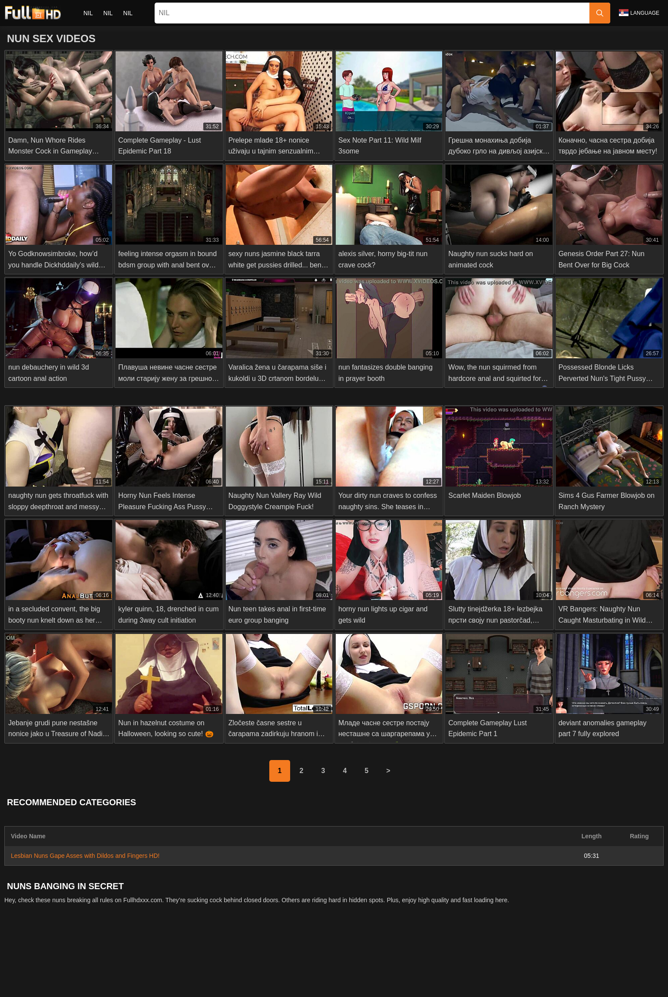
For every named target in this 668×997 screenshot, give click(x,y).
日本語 (269, 970)
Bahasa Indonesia (429, 970)
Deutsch (391, 985)
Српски (153, 970)
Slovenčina (119, 970)
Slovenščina (77, 970)
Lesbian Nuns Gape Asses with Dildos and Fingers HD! (85, 855)
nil (88, 13)
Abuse (310, 950)
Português (514, 970)
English (184, 985)
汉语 (520, 985)
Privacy (361, 950)
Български (425, 985)
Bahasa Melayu (252, 985)
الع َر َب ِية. (477, 970)
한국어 (241, 970)
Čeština (385, 970)
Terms (388, 950)
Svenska (633, 970)
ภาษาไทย (210, 970)
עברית (545, 970)
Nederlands (36, 970)
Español (461, 985)
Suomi (296, 970)
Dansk (323, 970)
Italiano (360, 985)
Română (600, 970)
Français (493, 985)
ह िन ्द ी (326, 985)
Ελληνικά (353, 970)
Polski (571, 970)
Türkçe (212, 985)
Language (639, 12)
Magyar (292, 985)
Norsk (180, 970)
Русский (153, 985)
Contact (281, 950)
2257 (334, 950)
